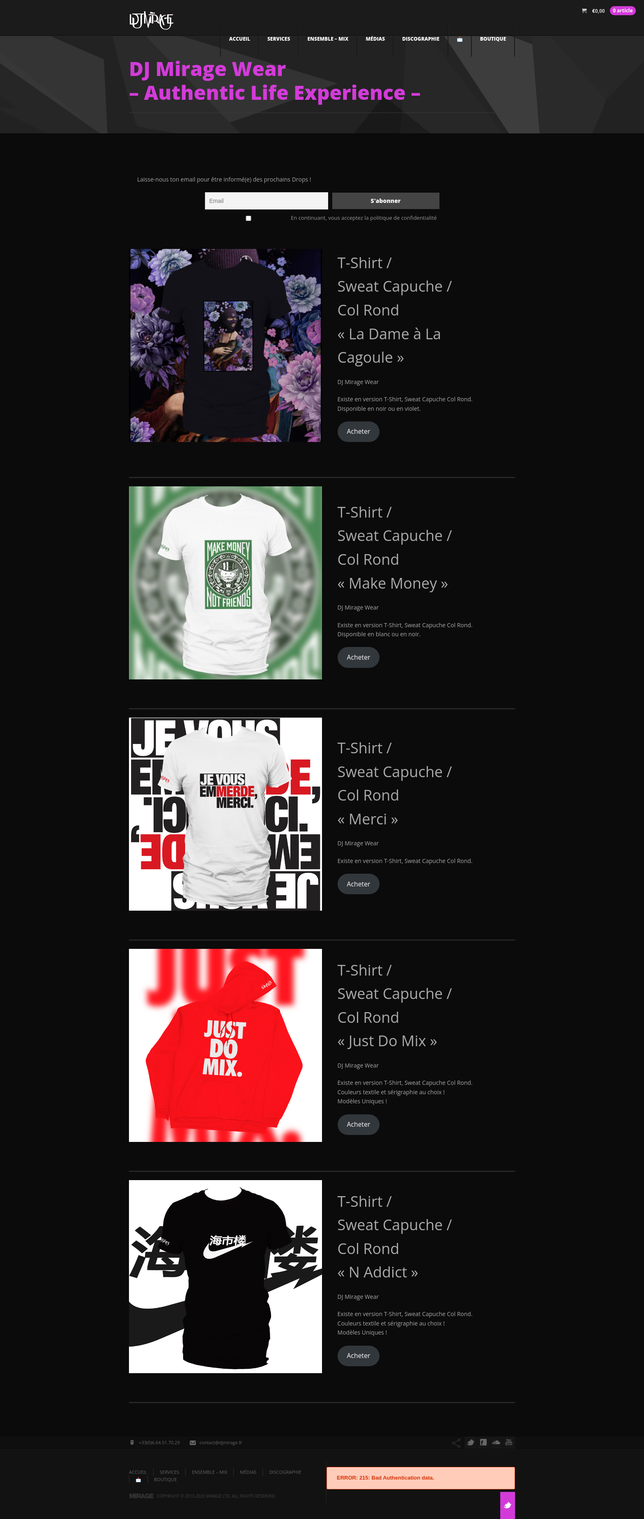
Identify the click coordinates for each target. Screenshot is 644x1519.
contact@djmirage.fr (221, 1442)
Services (278, 38)
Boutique (493, 38)
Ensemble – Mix (327, 38)
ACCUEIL (239, 38)
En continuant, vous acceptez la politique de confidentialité (322, 217)
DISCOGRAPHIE (420, 38)
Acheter (358, 431)
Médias (375, 38)
